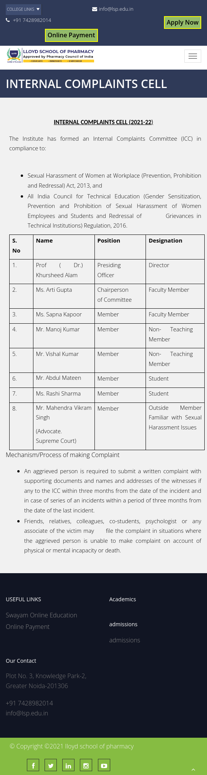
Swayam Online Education (41, 615)
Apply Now (183, 22)
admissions (125, 640)
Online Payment (71, 35)
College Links (20, 9)
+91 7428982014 (32, 20)
